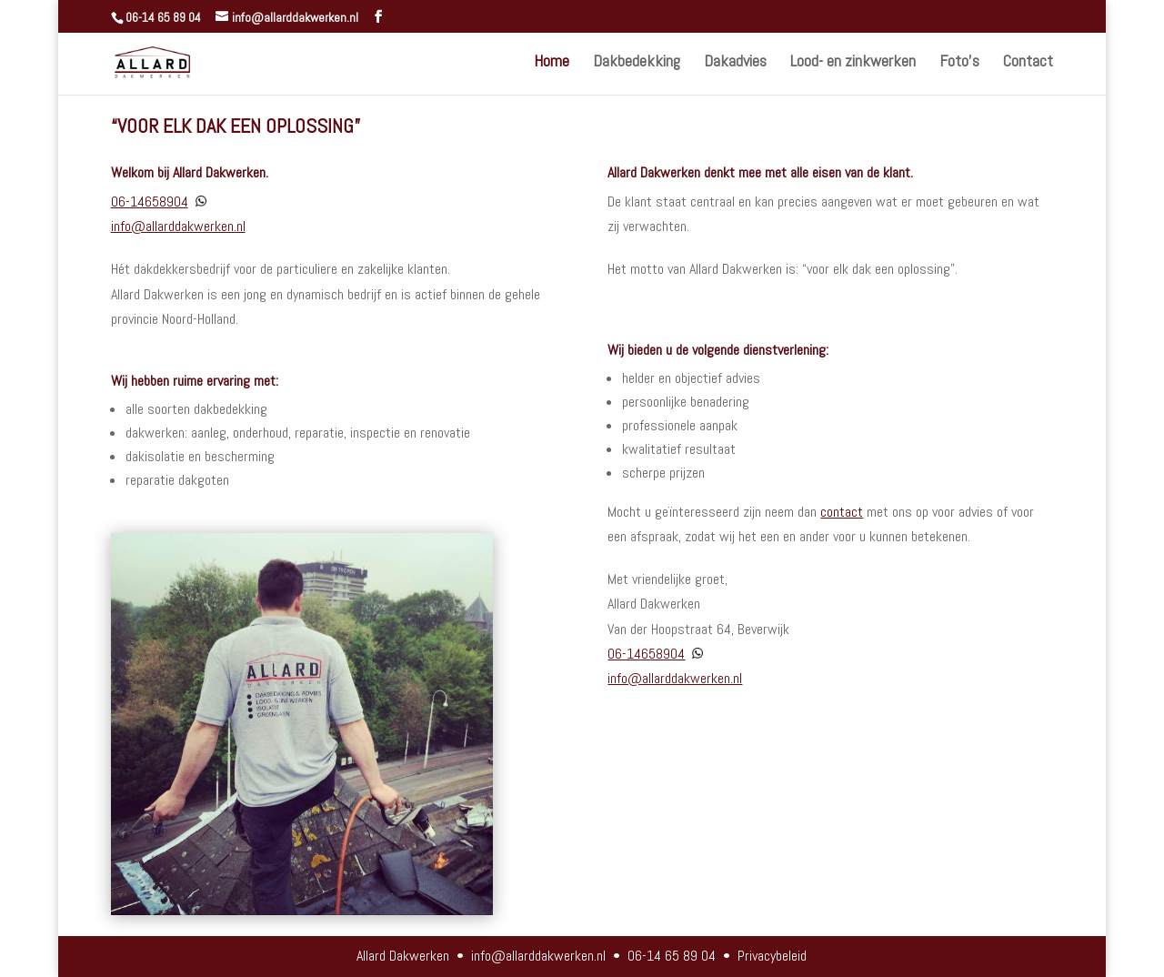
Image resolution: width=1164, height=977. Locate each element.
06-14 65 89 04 (163, 17)
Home (551, 63)
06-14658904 (149, 201)
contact (841, 511)
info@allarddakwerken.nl (178, 226)
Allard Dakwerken (402, 955)
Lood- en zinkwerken (853, 63)
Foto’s (959, 63)
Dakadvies (735, 63)
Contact (1028, 63)
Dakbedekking (636, 63)
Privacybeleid (772, 955)
